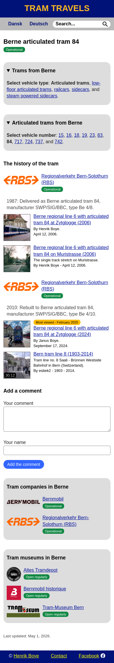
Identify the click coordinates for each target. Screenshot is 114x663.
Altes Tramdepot (41, 570)
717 (18, 141)
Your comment (57, 416)
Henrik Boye (26, 655)
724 (29, 141)
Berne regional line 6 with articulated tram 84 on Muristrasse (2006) (71, 250)
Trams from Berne (33, 71)
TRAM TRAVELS (57, 8)
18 (76, 135)
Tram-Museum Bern (63, 607)
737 (39, 141)
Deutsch (38, 23)
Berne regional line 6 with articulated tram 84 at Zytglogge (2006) (71, 219)
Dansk (15, 23)
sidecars (80, 89)
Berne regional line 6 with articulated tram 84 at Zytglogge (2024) (71, 331)
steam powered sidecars (32, 95)
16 (68, 135)
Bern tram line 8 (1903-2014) (63, 353)
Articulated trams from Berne (47, 123)
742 (58, 141)
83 (100, 135)
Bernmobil (53, 498)
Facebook (89, 655)
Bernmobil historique (45, 588)
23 (92, 135)
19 (84, 135)
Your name (57, 447)
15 (61, 135)
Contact (59, 655)
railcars (61, 89)
